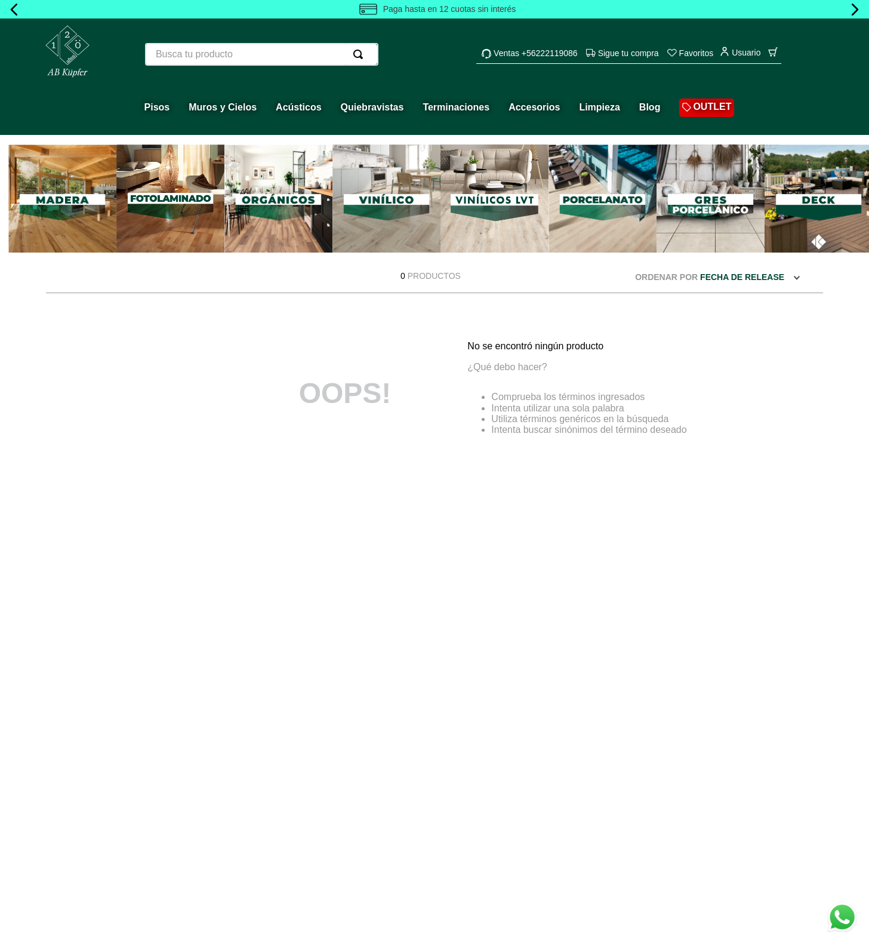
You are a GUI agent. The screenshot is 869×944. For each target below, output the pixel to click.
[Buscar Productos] (360, 54)
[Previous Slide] (14, 9)
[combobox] (261, 54)
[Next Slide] (854, 9)
